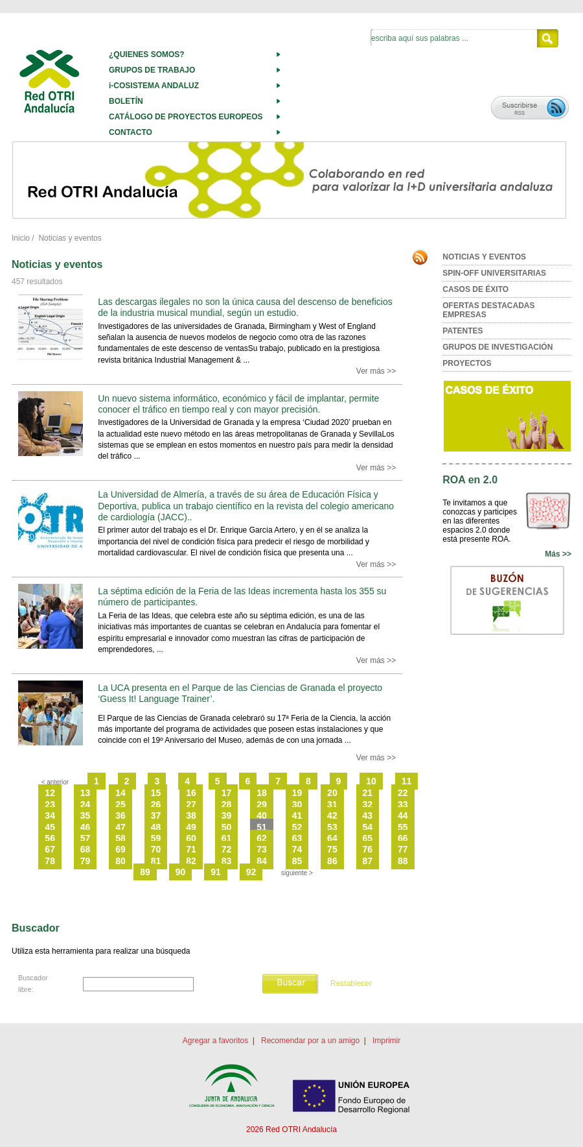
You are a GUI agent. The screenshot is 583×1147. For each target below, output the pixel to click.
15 (156, 793)
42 (332, 815)
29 (262, 804)
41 (297, 815)
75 (332, 849)
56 (50, 838)
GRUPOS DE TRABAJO (152, 70)
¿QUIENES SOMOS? (147, 54)
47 (120, 827)
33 (403, 804)
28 (227, 804)
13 (85, 793)
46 (85, 827)
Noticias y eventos (69, 238)
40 (262, 815)
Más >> (558, 554)
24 (85, 804)
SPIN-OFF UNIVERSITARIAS (494, 273)
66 (403, 838)
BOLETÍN (126, 101)
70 (156, 849)
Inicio (21, 238)
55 (403, 827)
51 (262, 827)
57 (85, 838)
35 (85, 815)
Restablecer (351, 983)
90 (181, 872)
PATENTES (462, 330)
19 (297, 793)
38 (191, 815)
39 (227, 815)
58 (120, 838)
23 (50, 804)
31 (332, 804)
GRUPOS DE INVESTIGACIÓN (497, 347)
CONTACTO (130, 132)
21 (368, 793)
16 (191, 793)
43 (368, 815)
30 (297, 804)
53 (332, 827)
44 (403, 815)
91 (216, 872)
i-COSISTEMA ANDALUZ (154, 85)
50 (227, 827)
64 (332, 838)
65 (368, 838)
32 (368, 804)
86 (332, 861)
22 (403, 793)
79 (85, 861)
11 (407, 781)
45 (50, 827)
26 (156, 804)
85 (297, 861)
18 (262, 793)
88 (403, 861)
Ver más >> (376, 371)
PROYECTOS (466, 363)
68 (85, 849)
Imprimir (386, 1040)
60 (191, 838)
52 (297, 827)
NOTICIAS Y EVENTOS (484, 256)
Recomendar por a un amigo (310, 1040)
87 (368, 861)
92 (251, 872)
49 (191, 827)
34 (50, 815)
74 (297, 849)
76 (368, 849)
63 (297, 838)
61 (227, 838)
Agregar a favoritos (215, 1040)
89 (145, 872)
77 (403, 849)
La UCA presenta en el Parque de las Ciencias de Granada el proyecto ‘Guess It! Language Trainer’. (240, 693)
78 (50, 861)
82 (191, 861)
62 (262, 838)
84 (262, 861)
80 (120, 861)
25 (120, 804)
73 (262, 849)
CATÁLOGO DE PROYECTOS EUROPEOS (186, 116)
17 (227, 793)
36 (120, 815)
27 (191, 804)
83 (227, 861)
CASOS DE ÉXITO (475, 289)
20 (332, 793)
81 (156, 861)
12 (50, 793)
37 (156, 815)
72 (227, 849)
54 (368, 827)
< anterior (55, 782)
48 (156, 827)
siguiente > (297, 872)
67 (50, 849)
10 (371, 781)
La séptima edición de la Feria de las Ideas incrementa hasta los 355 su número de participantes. (242, 596)
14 (120, 793)
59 (156, 838)
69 (120, 849)
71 (191, 849)
